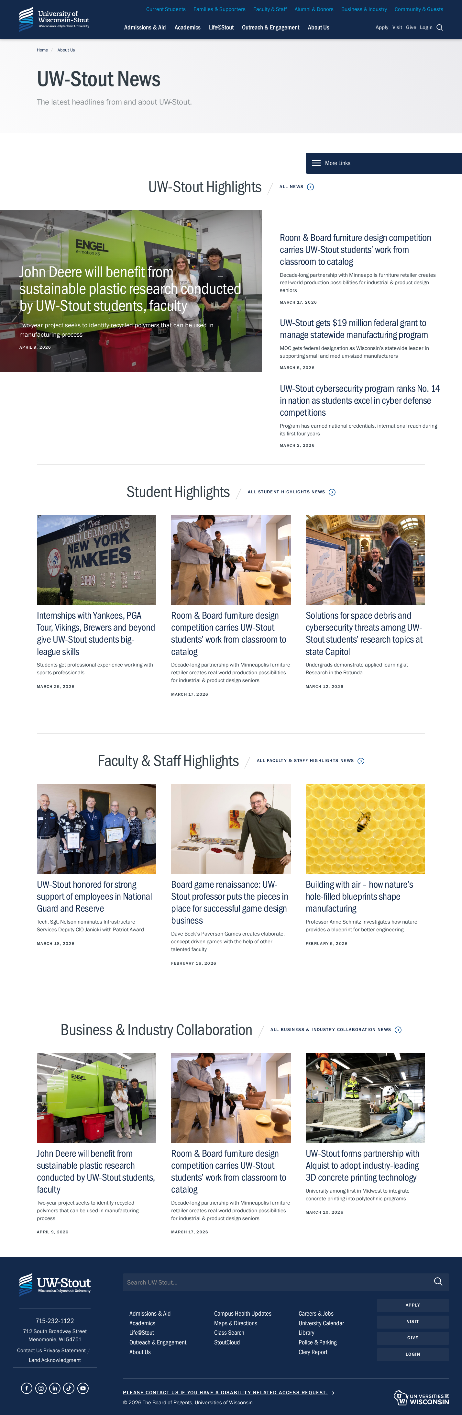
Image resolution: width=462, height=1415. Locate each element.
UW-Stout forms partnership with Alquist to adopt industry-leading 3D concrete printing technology (363, 1165)
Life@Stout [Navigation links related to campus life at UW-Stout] (221, 27)
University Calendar (321, 1323)
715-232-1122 (55, 1321)
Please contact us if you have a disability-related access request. (225, 1393)
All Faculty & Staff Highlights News (305, 760)
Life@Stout (141, 1332)
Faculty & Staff (270, 9)
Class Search (229, 1332)
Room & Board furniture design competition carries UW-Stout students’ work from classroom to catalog (355, 249)
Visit (397, 27)
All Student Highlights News (286, 492)
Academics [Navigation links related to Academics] (188, 27)
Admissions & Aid (150, 1313)
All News (291, 186)
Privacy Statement (65, 1350)
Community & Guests (419, 9)
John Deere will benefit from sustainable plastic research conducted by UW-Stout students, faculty (96, 1172)
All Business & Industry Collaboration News (330, 1029)
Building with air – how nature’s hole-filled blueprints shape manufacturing (359, 896)
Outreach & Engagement (157, 1342)
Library (306, 1332)
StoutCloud (227, 1342)
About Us (318, 27)
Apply (382, 27)
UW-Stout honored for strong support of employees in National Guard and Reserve (94, 896)
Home (42, 50)
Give (411, 27)
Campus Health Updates (242, 1313)
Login (426, 27)
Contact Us (30, 1350)
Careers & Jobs (316, 1313)
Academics (142, 1323)
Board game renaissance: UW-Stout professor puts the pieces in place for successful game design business (229, 902)
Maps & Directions (235, 1323)
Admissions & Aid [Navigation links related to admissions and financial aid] (145, 27)
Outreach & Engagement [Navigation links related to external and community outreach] (270, 27)
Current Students (166, 9)
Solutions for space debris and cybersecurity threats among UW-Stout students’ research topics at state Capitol (364, 633)
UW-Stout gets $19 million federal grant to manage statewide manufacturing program (354, 329)
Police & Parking (318, 1342)
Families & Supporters (219, 9)
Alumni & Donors (314, 9)
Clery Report (313, 1352)
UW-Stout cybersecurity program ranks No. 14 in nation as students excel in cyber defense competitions (360, 400)
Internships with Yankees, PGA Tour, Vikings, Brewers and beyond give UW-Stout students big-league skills (96, 633)
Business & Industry (364, 9)
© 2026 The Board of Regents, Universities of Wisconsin (188, 1402)
